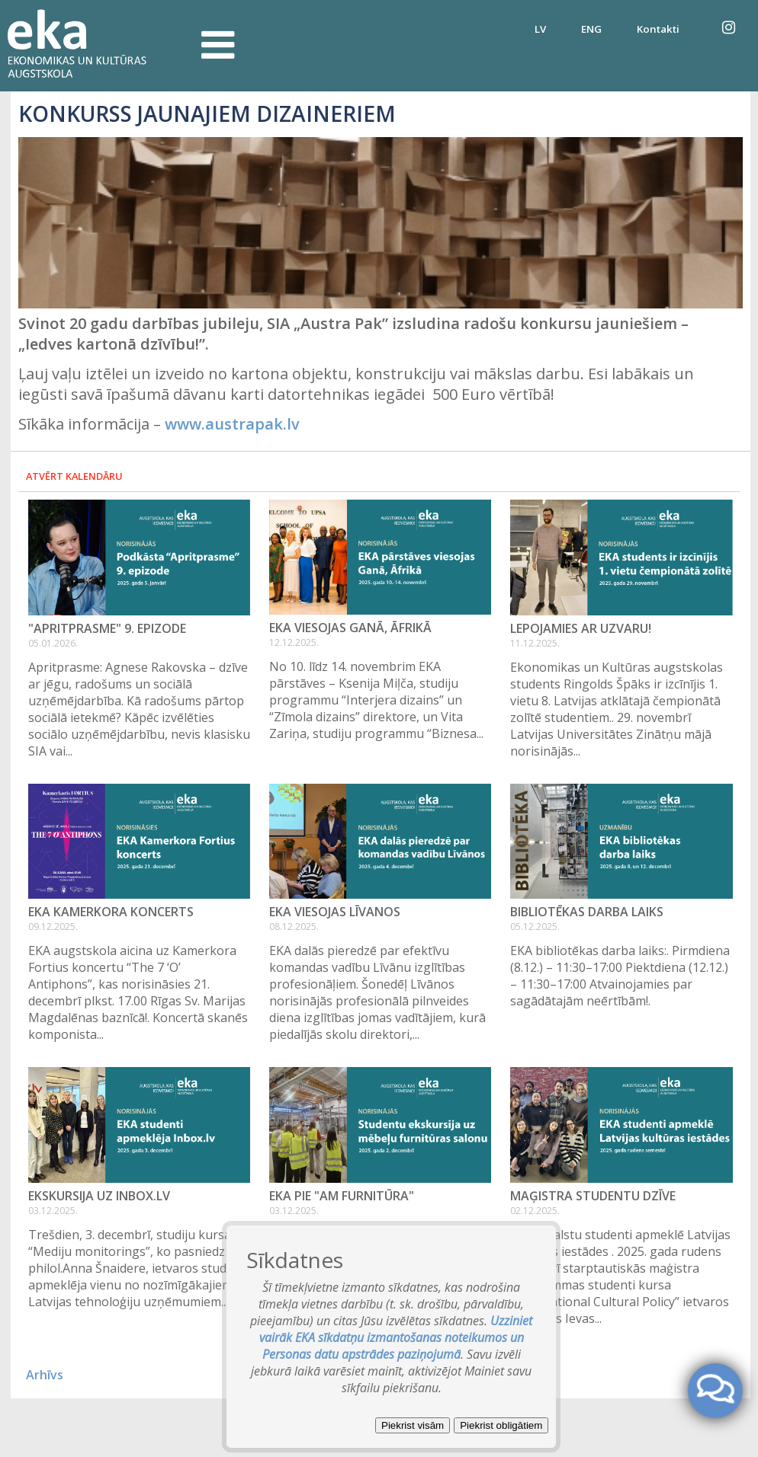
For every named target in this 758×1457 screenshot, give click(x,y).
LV (540, 29)
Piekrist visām (412, 1425)
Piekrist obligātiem (501, 1425)
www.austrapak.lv (232, 424)
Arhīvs (44, 1374)
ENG (591, 29)
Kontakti (658, 29)
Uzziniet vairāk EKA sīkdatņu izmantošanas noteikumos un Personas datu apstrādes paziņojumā (396, 1337)
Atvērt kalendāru (74, 476)
